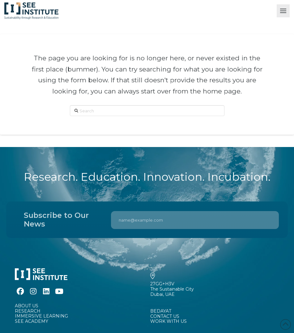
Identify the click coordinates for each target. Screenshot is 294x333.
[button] (283, 10)
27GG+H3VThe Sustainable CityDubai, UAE (172, 289)
